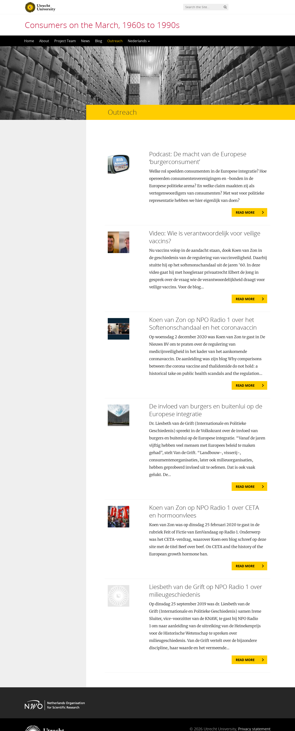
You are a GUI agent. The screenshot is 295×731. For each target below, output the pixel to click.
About (44, 41)
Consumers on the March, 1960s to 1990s (102, 24)
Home (29, 41)
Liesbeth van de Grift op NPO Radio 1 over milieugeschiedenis (205, 573)
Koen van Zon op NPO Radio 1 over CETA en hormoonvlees (204, 494)
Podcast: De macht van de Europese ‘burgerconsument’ (197, 140)
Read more (245, 195)
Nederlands (139, 41)
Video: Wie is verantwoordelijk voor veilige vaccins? (204, 220)
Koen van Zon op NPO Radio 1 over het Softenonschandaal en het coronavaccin (203, 306)
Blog (98, 41)
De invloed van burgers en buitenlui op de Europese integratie (205, 393)
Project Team (65, 41)
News (85, 41)
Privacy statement (254, 711)
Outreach (115, 41)
